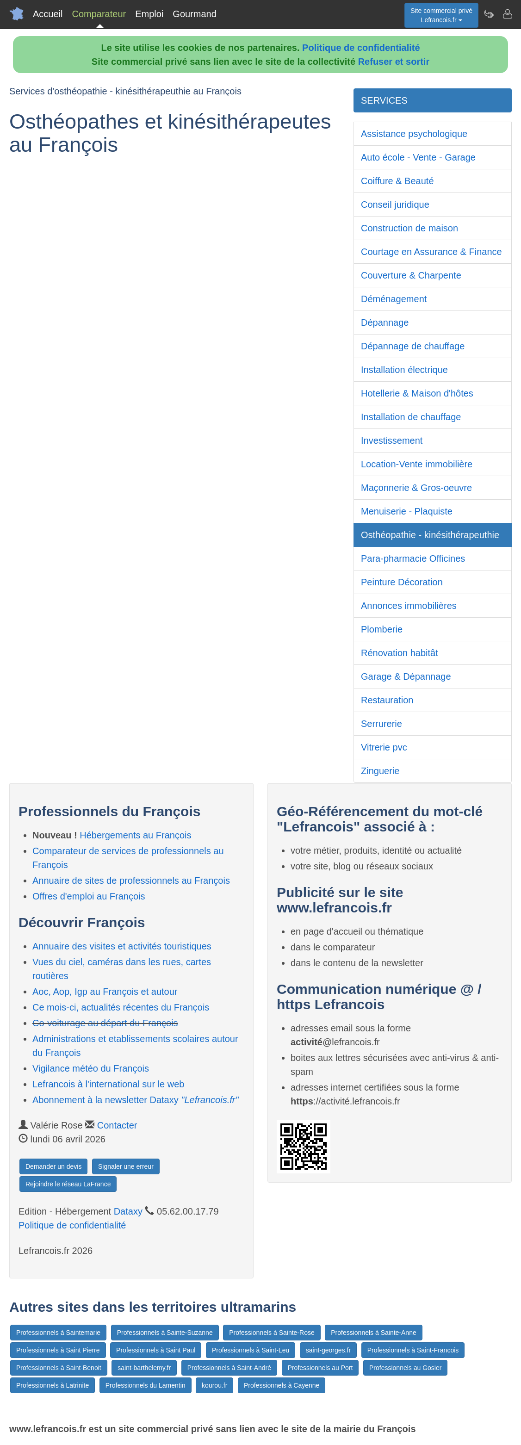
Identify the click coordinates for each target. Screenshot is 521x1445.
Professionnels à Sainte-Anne (373, 1332)
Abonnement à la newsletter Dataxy (135, 1100)
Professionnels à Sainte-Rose (271, 1332)
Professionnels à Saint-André (229, 1367)
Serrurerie (381, 724)
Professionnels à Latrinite (52, 1385)
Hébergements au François (135, 835)
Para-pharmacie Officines (413, 558)
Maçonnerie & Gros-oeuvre (416, 488)
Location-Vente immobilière (416, 464)
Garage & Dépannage (406, 676)
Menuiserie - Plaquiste (407, 511)
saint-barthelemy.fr (144, 1367)
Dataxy (128, 1211)
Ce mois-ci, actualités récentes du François (120, 1007)
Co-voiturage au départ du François (105, 1023)
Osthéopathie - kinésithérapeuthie (430, 535)
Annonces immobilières (409, 606)
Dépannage (385, 322)
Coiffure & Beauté (397, 181)
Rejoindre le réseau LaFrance (68, 1184)
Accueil (47, 14)
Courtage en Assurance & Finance (431, 252)
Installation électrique (404, 370)
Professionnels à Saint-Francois (413, 1350)
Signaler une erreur (126, 1166)
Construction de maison (409, 228)
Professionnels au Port (320, 1367)
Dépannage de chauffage (413, 346)
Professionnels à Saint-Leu (250, 1350)
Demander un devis (53, 1166)
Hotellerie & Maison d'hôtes (417, 393)
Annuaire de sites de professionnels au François (131, 880)
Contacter (117, 1125)
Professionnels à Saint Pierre (58, 1350)
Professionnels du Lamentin (145, 1385)
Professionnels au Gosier (405, 1367)
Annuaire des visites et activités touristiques (121, 946)
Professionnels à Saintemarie (58, 1332)
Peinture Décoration (402, 582)
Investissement (391, 440)
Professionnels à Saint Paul (155, 1350)
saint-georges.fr (328, 1350)
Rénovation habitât (399, 653)
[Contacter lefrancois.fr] (507, 14)
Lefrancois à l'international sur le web (108, 1084)
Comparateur (99, 14)
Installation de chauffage (411, 417)
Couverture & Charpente (411, 275)
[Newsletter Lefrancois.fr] (488, 14)
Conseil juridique (395, 204)
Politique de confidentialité (361, 48)
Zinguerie (380, 771)
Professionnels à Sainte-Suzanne (165, 1332)
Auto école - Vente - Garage (418, 157)
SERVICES (384, 100)
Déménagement (394, 299)
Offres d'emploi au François (88, 896)
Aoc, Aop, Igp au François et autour (105, 991)
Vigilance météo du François (90, 1068)
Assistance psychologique (414, 134)
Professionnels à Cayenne (281, 1385)
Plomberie (382, 629)
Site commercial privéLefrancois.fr (441, 15)
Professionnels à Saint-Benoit (58, 1367)
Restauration (387, 700)
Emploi (149, 14)
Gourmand (195, 14)
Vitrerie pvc (384, 747)
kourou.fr (214, 1385)
